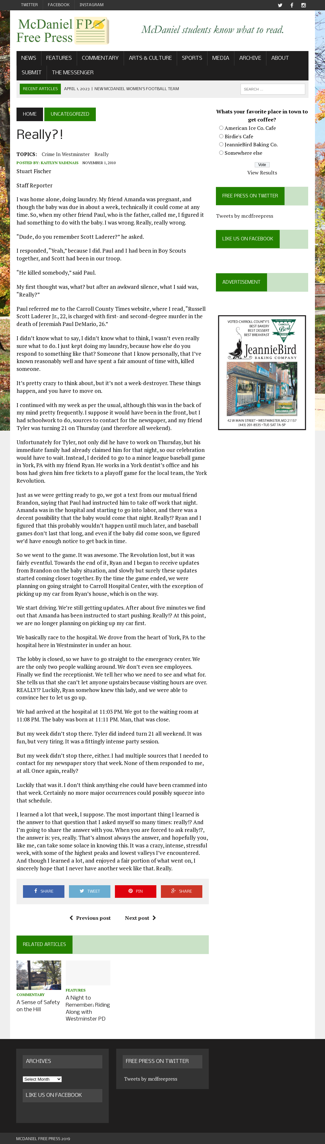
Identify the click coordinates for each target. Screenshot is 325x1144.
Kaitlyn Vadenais (59, 162)
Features (59, 58)
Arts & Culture (150, 58)
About (280, 58)
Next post (140, 917)
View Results (262, 172)
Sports (192, 58)
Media (220, 58)
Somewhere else (244, 152)
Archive (250, 58)
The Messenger (72, 73)
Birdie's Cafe (239, 136)
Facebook (59, 5)
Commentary (100, 58)
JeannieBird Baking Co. (251, 144)
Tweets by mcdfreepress (245, 215)
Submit (31, 73)
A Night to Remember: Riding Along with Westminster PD (88, 1008)
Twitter (29, 5)
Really (101, 154)
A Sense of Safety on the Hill (38, 1006)
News (28, 58)
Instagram (92, 5)
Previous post (90, 917)
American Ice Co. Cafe (250, 127)
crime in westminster (65, 154)
